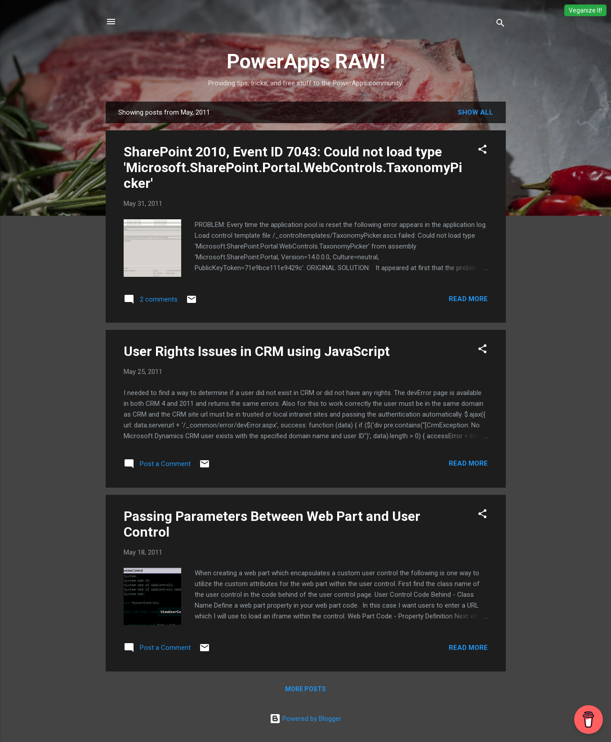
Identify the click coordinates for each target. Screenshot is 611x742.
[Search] (500, 24)
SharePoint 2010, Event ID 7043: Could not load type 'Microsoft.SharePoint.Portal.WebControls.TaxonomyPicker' (293, 167)
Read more (468, 299)
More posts (305, 689)
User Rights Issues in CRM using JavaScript (257, 351)
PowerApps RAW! (306, 61)
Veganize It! (585, 10)
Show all (475, 112)
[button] (482, 151)
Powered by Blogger (305, 719)
